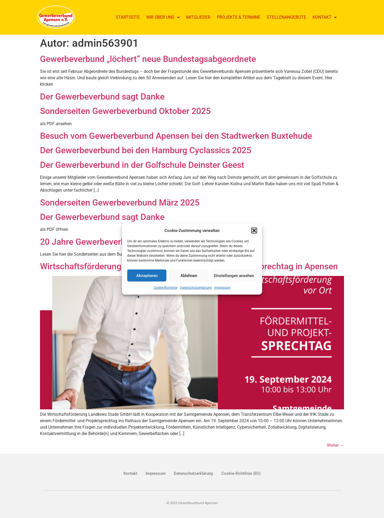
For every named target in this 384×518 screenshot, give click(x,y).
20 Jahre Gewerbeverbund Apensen (107, 242)
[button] (254, 230)
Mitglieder (198, 17)
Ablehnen (189, 275)
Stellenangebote (286, 17)
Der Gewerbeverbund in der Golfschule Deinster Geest (142, 165)
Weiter (335, 445)
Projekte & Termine (238, 17)
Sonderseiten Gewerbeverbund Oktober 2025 (125, 111)
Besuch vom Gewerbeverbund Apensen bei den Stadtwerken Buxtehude (176, 136)
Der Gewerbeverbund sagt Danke (102, 97)
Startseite (128, 17)
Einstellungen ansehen (234, 275)
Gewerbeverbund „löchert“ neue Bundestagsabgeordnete (148, 59)
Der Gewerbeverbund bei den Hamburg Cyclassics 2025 (145, 150)
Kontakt (325, 17)
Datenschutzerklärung (196, 288)
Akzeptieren (147, 275)
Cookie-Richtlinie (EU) (241, 473)
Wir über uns (163, 17)
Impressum (222, 288)
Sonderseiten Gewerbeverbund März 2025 (119, 202)
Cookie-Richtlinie (165, 288)
